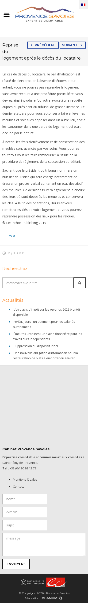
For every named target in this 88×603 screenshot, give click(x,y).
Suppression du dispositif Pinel (36, 346)
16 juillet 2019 (13, 253)
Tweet (11, 235)
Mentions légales (25, 479)
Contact (18, 486)
